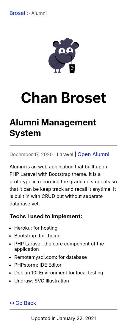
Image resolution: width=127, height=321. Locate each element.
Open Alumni (93, 154)
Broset (18, 13)
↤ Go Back (23, 303)
